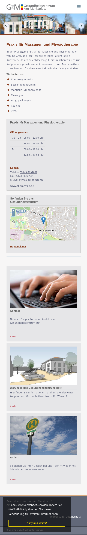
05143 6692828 (28, 172)
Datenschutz (73, 516)
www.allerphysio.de (22, 186)
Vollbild (21, 211)
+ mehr (13, 336)
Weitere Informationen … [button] (45, 514)
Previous (4, 25)
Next (82, 25)
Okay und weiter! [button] (36, 523)
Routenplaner (18, 246)
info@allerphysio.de (31, 179)
